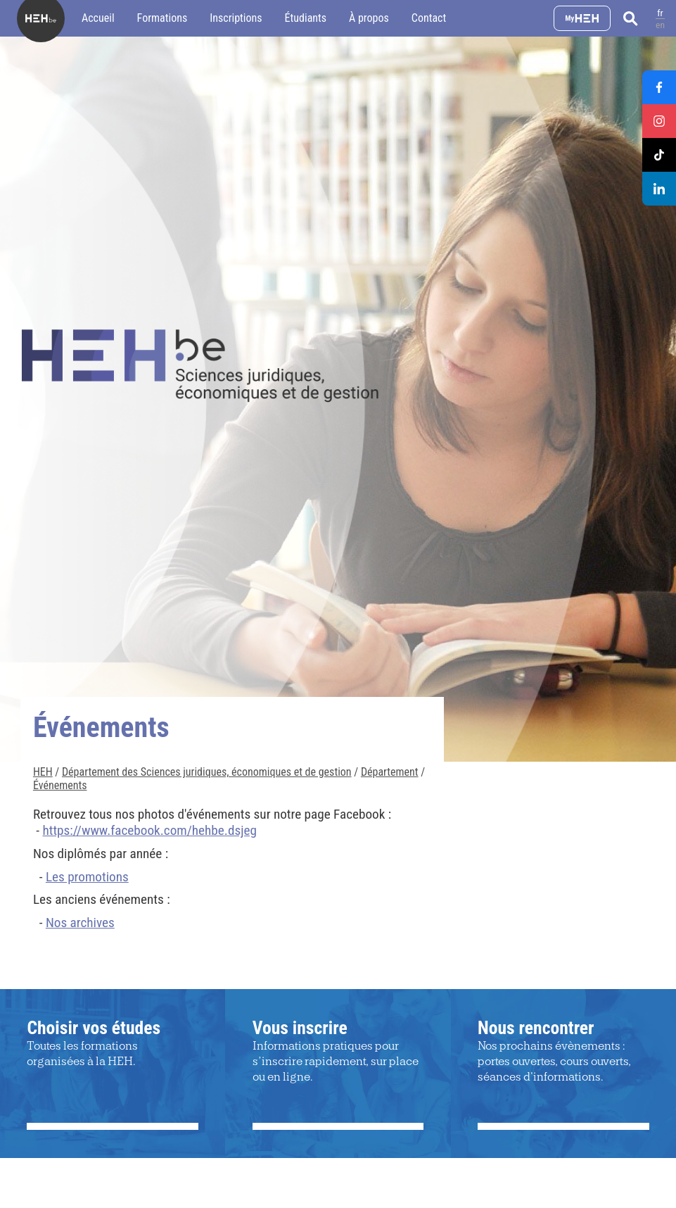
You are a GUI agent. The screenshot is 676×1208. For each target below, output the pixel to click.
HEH (43, 772)
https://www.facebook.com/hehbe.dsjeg (149, 830)
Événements (60, 785)
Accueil (98, 18)
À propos (369, 18)
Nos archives (80, 922)
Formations (162, 18)
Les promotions (87, 877)
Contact (429, 18)
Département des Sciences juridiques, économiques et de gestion (207, 772)
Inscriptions (236, 18)
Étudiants (305, 18)
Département (390, 772)
